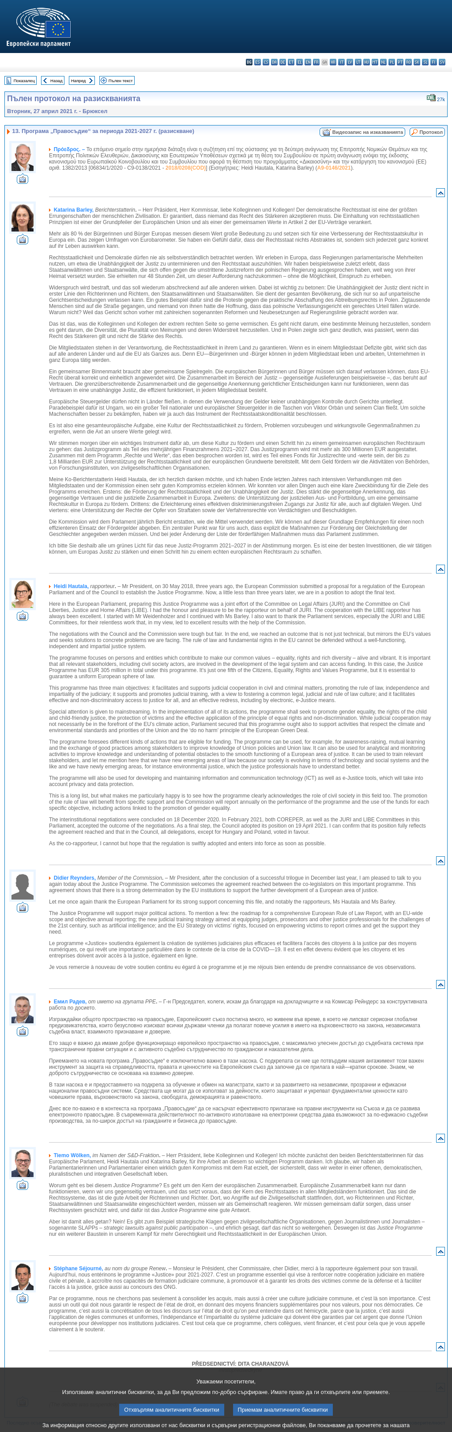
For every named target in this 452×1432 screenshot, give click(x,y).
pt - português (400, 62)
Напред (78, 80)
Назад (56, 80)
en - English (308, 62)
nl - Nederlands (383, 62)
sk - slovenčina (417, 62)
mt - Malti (375, 62)
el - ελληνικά (299, 62)
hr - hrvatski (333, 62)
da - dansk (274, 62)
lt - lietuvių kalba (358, 62)
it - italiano (341, 62)
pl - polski (391, 62)
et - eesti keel (291, 62)
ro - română (408, 62)
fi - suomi (433, 62)
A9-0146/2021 (334, 168)
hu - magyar (366, 62)
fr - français (316, 62)
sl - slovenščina (425, 62)
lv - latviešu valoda (350, 62)
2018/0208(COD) (186, 168)
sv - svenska (442, 62)
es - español (257, 62)
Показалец (24, 80)
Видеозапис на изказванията (367, 132)
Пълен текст (121, 80)
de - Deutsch (282, 62)
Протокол (431, 132)
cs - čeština (266, 62)
